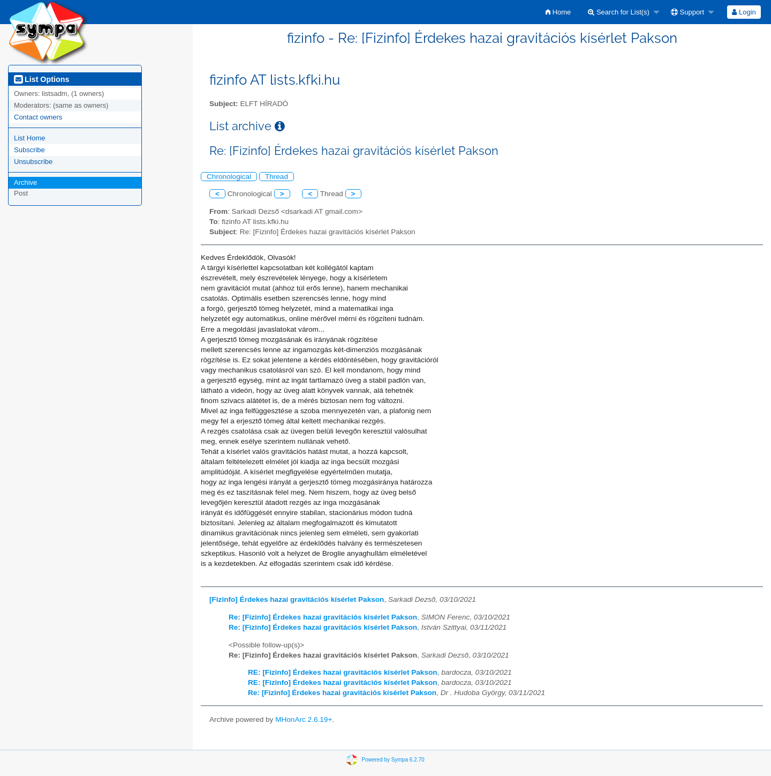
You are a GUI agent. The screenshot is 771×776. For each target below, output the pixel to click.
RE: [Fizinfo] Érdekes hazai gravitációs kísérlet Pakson (342, 672)
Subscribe (29, 150)
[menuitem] (558, 12)
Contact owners (38, 117)
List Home (30, 138)
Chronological (229, 177)
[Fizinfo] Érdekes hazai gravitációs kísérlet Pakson (296, 599)
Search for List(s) (618, 12)
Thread (276, 177)
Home (558, 12)
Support (687, 12)
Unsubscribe (33, 162)
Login (743, 12)
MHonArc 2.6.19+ (303, 719)
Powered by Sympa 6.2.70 (392, 760)
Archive (25, 182)
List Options (41, 79)
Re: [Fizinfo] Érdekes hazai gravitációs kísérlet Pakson (323, 617)
